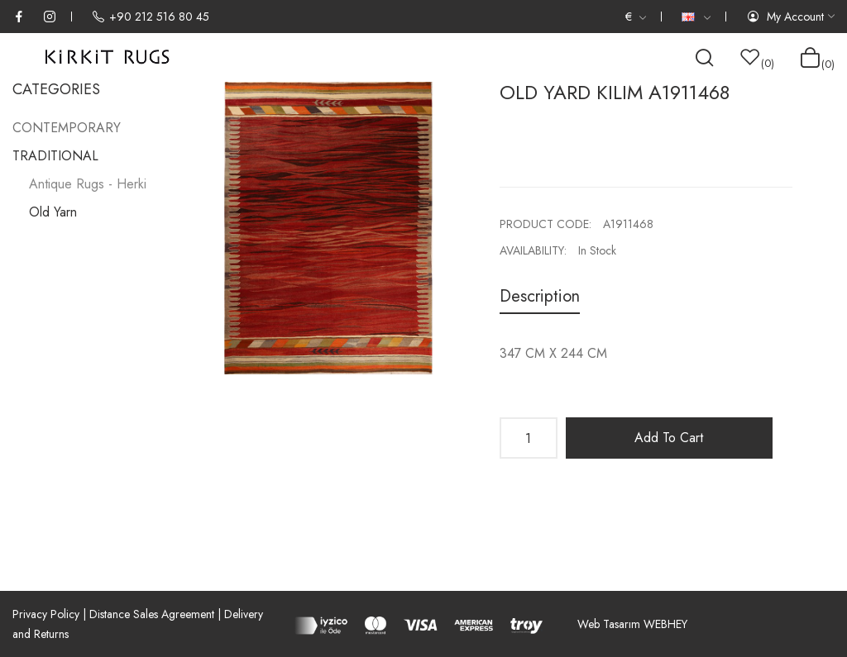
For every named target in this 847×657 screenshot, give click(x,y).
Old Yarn (53, 211)
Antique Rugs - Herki (87, 183)
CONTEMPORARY (66, 127)
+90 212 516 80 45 (150, 16)
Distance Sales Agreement (151, 614)
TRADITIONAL (55, 155)
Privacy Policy (45, 614)
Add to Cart (668, 437)
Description (540, 296)
